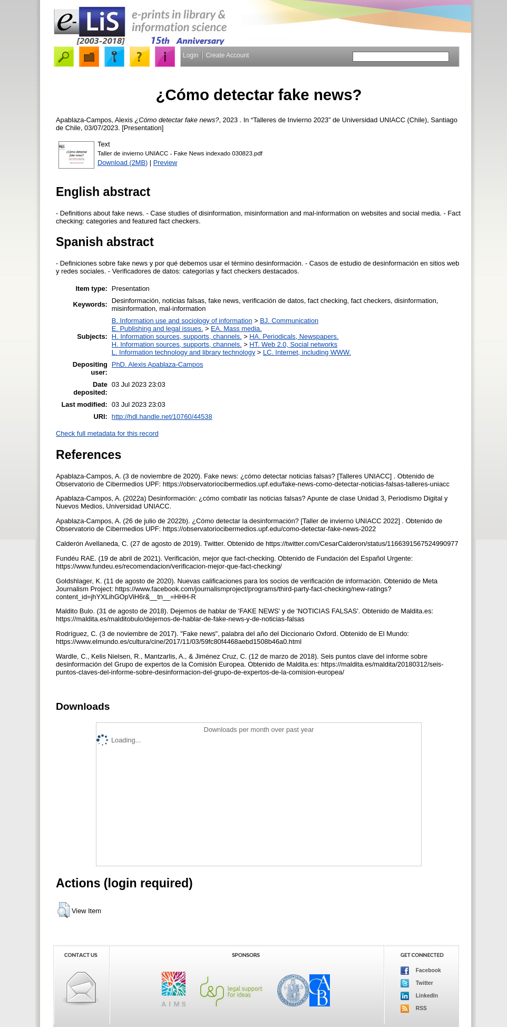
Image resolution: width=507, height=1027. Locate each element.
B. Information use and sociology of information (182, 321)
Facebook (421, 970)
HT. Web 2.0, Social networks (293, 344)
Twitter (417, 983)
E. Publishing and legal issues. (157, 328)
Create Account (227, 55)
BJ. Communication (289, 321)
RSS (414, 1008)
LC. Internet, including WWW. (307, 352)
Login (190, 55)
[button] (63, 910)
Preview (165, 163)
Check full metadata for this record (107, 433)
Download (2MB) (122, 163)
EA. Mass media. (236, 328)
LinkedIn (419, 996)
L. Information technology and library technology (183, 352)
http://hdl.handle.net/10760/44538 (162, 416)
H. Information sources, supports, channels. (177, 336)
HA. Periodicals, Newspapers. (293, 336)
